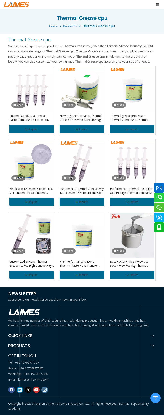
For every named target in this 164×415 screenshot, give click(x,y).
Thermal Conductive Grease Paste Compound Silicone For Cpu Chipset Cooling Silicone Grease (28, 118)
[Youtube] (36, 390)
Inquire (31, 129)
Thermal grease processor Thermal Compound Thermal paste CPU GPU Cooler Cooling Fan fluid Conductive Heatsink (130, 118)
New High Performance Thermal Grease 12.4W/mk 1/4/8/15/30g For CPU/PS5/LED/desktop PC (81, 118)
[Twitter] (28, 390)
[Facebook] (11, 390)
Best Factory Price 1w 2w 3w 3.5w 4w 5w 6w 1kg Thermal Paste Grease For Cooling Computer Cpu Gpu (129, 264)
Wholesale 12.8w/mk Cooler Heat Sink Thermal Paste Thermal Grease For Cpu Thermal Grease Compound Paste (31, 191)
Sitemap (124, 404)
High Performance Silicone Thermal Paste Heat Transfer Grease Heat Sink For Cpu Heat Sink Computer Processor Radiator (80, 264)
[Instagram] (44, 390)
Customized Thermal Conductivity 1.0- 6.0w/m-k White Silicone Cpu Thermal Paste (82, 191)
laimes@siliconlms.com (33, 379)
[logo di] (24, 312)
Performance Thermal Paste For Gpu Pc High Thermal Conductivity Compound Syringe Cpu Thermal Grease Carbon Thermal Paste (132, 191)
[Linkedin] (20, 390)
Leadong (14, 408)
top (155, 398)
